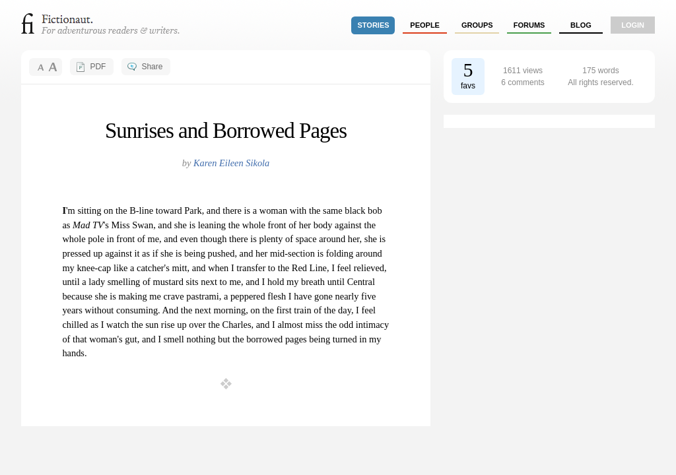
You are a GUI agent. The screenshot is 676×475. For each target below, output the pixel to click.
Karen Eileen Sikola (231, 163)
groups (477, 25)
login (632, 25)
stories (373, 25)
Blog (581, 25)
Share (151, 66)
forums (529, 25)
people (425, 25)
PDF (98, 66)
